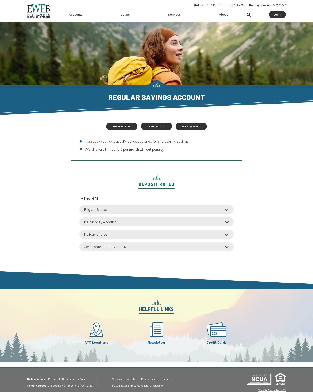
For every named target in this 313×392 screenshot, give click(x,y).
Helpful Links (121, 126)
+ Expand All (89, 198)
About (223, 14)
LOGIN (280, 15)
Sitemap (167, 379)
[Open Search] (249, 15)
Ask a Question (191, 126)
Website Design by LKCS (272, 390)
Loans (125, 14)
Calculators (156, 126)
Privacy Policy (149, 379)
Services (174, 14)
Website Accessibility (123, 379)
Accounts (76, 14)
